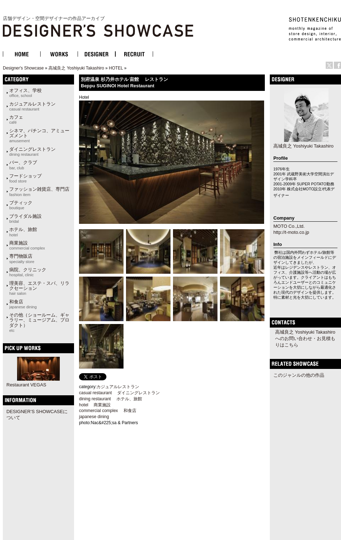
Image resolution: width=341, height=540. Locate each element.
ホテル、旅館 (23, 232)
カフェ (16, 119)
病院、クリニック (27, 272)
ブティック (20, 205)
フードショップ (25, 178)
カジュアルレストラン (32, 106)
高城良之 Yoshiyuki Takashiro (76, 68)
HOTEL (116, 68)
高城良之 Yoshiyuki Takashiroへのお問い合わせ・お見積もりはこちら (305, 338)
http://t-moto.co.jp (291, 232)
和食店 (23, 304)
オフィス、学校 (25, 93)
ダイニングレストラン (32, 151)
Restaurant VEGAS (26, 384)
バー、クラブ (23, 165)
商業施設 (27, 245)
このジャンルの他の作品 (298, 375)
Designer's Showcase (23, 68)
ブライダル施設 (25, 218)
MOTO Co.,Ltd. (289, 226)
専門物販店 (21, 258)
